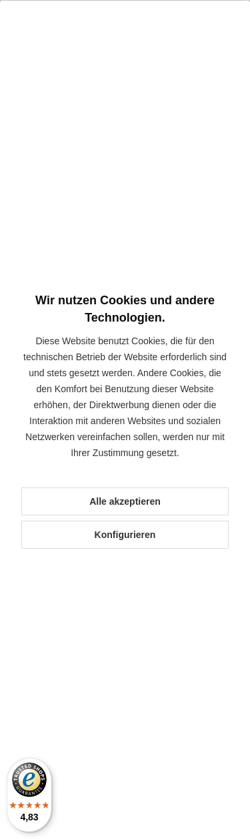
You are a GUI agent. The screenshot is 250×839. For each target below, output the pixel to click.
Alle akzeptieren (125, 501)
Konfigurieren (125, 534)
